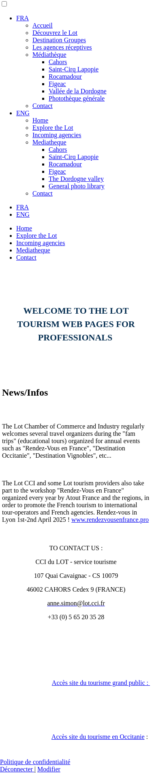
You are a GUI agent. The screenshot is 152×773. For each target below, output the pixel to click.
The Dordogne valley (76, 178)
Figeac (57, 83)
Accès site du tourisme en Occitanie (98, 736)
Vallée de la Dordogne (78, 91)
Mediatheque (49, 142)
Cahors (58, 61)
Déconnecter (17, 769)
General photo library (77, 186)
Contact (42, 105)
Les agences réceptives (62, 47)
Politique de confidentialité (35, 761)
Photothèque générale (77, 98)
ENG (23, 113)
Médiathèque (49, 54)
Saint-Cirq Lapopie (73, 69)
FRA (22, 18)
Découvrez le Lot (54, 32)
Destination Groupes (59, 40)
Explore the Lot (52, 127)
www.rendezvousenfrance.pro (110, 519)
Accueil (42, 25)
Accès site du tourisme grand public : (101, 682)
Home (40, 120)
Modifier (48, 769)
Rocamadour (65, 76)
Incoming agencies (56, 134)
